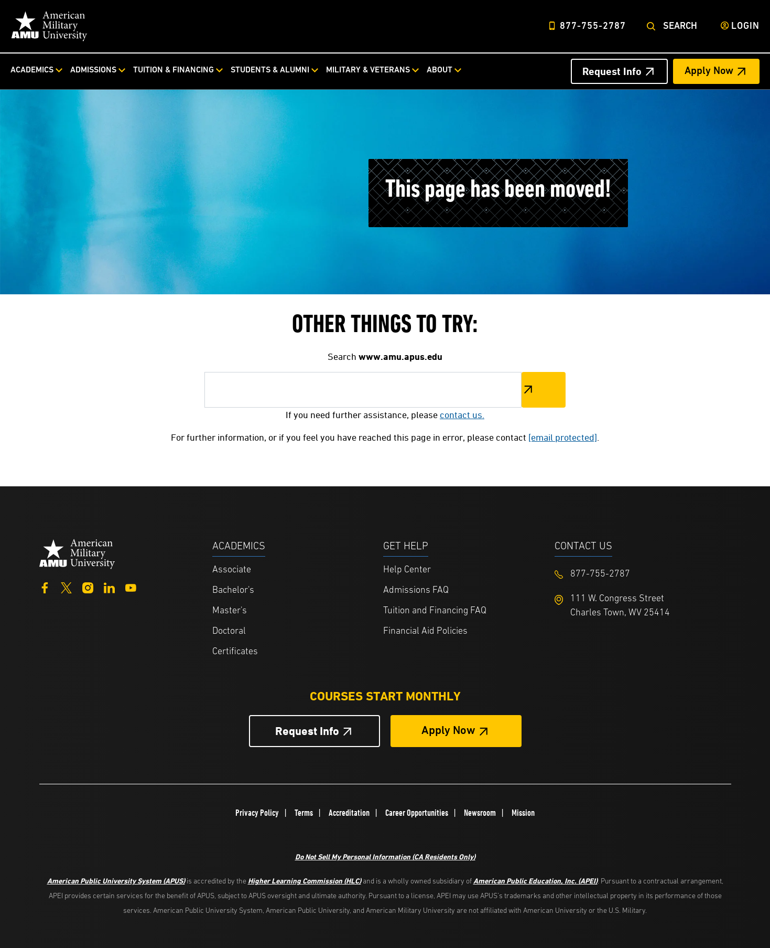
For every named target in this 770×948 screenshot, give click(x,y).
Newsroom (480, 812)
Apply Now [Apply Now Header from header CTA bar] (709, 71)
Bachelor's (233, 590)
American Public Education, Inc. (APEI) (535, 880)
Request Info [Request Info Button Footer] (307, 731)
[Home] (49, 26)
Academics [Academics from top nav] (31, 70)
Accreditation (349, 812)
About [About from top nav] (439, 70)
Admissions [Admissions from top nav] (93, 70)
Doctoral (229, 631)
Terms (304, 812)
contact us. (462, 414)
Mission (523, 812)
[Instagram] (87, 586)
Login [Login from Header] (745, 26)
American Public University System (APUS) (116, 880)
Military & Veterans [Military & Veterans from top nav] (368, 70)
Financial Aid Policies (425, 631)
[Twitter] (66, 586)
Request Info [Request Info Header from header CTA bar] (612, 71)
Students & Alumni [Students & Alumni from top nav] (270, 70)
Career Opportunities (416, 812)
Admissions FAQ (416, 590)
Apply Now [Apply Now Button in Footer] (448, 731)
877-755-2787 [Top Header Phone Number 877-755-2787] (593, 26)
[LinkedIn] (109, 586)
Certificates (235, 652)
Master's (229, 611)
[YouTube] (130, 586)
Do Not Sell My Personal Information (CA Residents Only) (385, 856)
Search (680, 26)
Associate (231, 570)
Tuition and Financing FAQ (434, 611)
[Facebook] (44, 586)
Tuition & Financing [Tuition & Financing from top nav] (173, 70)
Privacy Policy (257, 812)
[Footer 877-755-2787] (640, 574)
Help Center (407, 570)
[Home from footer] (77, 552)
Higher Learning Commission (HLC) (304, 880)
